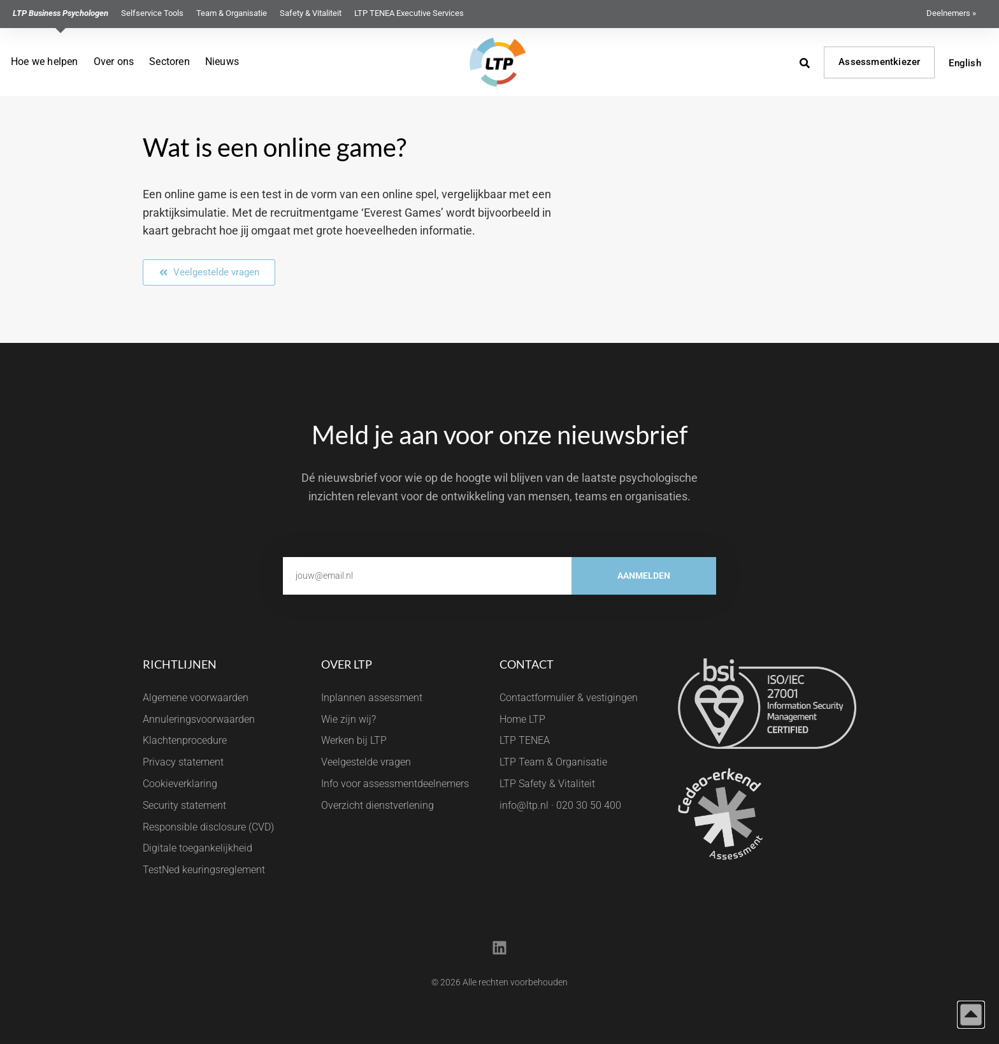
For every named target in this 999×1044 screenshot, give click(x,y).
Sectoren (169, 61)
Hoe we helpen (44, 61)
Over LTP (346, 664)
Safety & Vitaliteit (310, 13)
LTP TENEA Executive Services (409, 13)
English (965, 63)
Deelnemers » (951, 13)
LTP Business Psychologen (60, 13)
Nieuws (222, 61)
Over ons (114, 61)
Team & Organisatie (231, 13)
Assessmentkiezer (879, 62)
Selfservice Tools (152, 13)
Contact (527, 664)
